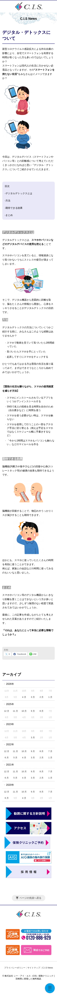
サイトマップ (33, 967)
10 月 (24, 711)
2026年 (10, 684)
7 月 (50, 751)
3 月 (33, 697)
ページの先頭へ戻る (30, 898)
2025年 (10, 704)
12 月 (6, 711)
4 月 (24, 697)
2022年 (10, 744)
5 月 (15, 757)
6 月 (7, 757)
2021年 (10, 764)
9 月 (33, 711)
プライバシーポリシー (14, 967)
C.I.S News (47, 967)
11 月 (15, 711)
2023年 (10, 724)
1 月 (50, 697)
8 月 (42, 711)
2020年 (10, 785)
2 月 (42, 697)
